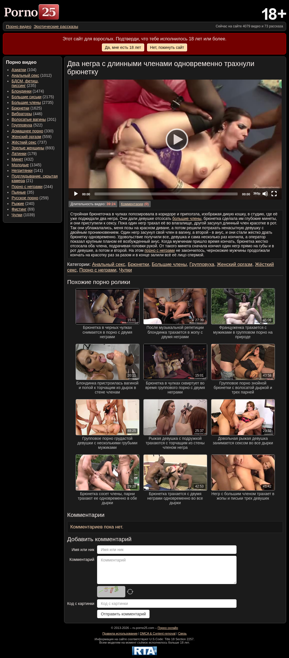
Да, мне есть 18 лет (123, 47)
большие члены (187, 218)
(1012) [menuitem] (32, 75)
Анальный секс (25, 75)
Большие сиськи (26, 97)
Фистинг (19, 209)
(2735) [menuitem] (32, 102)
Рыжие (18, 203)
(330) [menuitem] (33, 131)
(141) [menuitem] (27, 170)
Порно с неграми (27, 186)
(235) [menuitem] (25, 83)
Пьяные (19, 192)
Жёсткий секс (24, 142)
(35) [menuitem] (23, 192)
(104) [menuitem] (24, 69)
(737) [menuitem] (29, 142)
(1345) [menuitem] (26, 165)
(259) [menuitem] (30, 198)
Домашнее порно (27, 131)
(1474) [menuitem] (28, 91)
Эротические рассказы (56, 26)
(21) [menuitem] (35, 178)
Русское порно (25, 198)
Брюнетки (20, 108)
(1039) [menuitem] (23, 215)
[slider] (166, 194)
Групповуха (22, 125)
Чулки (17, 215)
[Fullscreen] (274, 193)
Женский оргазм (26, 136)
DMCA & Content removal (158, 633)
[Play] (175, 139)
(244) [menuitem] (32, 186)
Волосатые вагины (29, 119)
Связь (182, 633)
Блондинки (22, 91)
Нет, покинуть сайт (167, 47)
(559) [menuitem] (32, 136)
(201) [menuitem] (34, 119)
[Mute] (265, 193)
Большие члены (26, 102)
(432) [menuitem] (23, 159)
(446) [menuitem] (27, 114)
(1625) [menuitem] (27, 108)
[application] (175, 140)
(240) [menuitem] (23, 203)
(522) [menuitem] (27, 125)
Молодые (20, 165)
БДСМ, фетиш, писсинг (25, 83)
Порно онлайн (167, 627)
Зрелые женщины (28, 148)
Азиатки (19, 69)
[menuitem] (18, 26)
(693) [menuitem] (33, 148)
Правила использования (119, 633)
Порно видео (18, 26)
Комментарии (132, 204)
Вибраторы (22, 114)
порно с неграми (159, 250)
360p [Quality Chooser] (256, 193)
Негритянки (22, 170)
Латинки (19, 153)
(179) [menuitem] (24, 153)
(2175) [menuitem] (33, 97)
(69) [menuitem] (23, 209)
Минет (17, 159)
